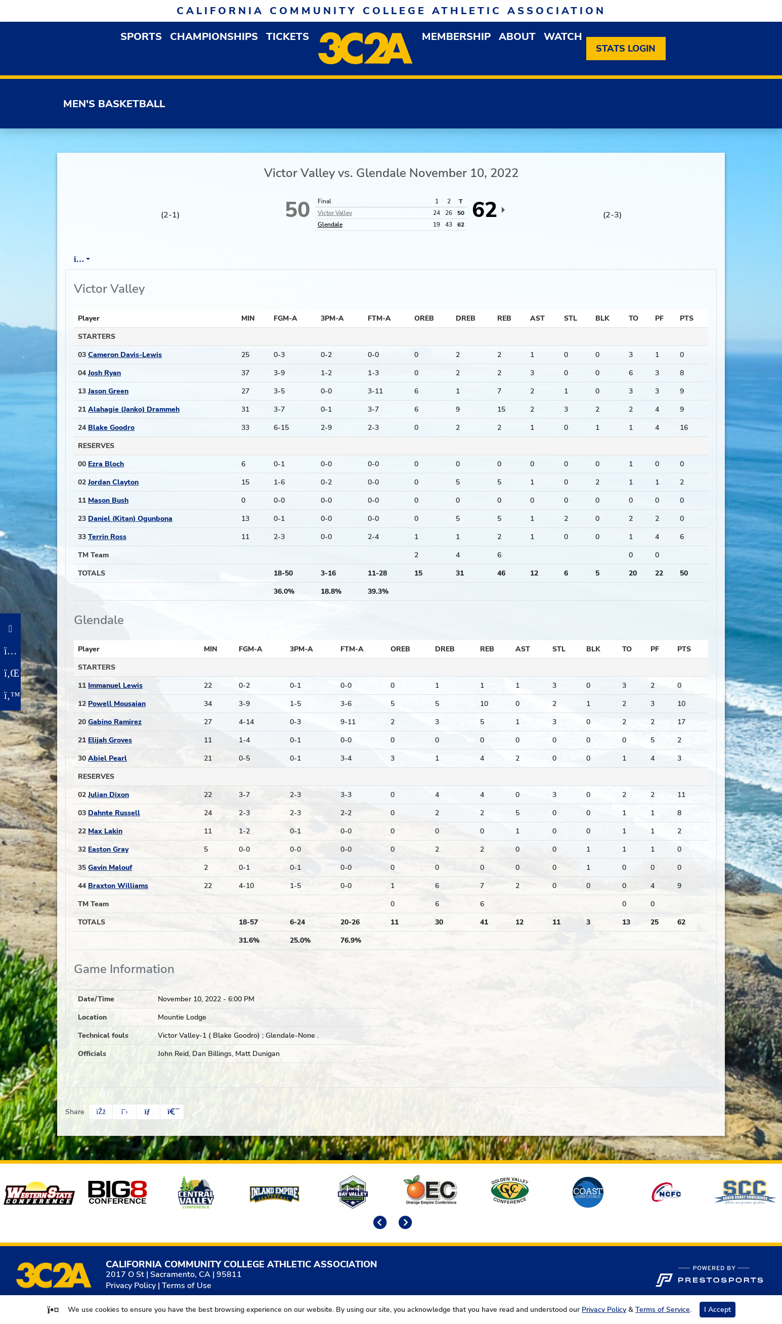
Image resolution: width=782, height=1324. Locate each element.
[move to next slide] (403, 1223)
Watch (563, 36)
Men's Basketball (114, 104)
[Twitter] (10, 695)
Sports (141, 36)
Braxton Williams (118, 886)
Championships (214, 36)
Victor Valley (335, 213)
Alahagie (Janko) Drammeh (134, 409)
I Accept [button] (717, 1309)
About (517, 36)
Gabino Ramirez (115, 722)
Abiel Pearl (107, 758)
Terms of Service (662, 1309)
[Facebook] (10, 628)
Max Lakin (105, 831)
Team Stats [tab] (212, 259)
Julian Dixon (108, 795)
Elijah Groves (110, 740)
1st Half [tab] (265, 259)
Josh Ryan (104, 373)
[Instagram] (10, 651)
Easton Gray (108, 849)
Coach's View (377, 259)
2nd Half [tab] (314, 259)
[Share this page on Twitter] (124, 1112)
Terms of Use (186, 1285)
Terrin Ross (107, 537)
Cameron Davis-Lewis (125, 355)
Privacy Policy (131, 1285)
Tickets (287, 36)
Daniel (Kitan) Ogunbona (130, 518)
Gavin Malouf (110, 867)
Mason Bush (108, 500)
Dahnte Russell (114, 813)
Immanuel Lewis (115, 685)
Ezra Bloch (106, 464)
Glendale (330, 224)
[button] (172, 1112)
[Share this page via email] (148, 1112)
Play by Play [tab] (150, 259)
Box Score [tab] (92, 259)
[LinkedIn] (10, 673)
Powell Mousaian (117, 704)
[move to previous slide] (378, 1223)
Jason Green (108, 391)
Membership (456, 36)
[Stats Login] (626, 48)
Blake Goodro (111, 427)
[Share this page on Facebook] (101, 1112)
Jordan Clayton (113, 482)
